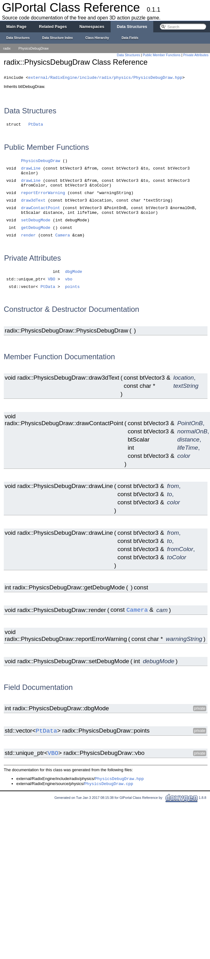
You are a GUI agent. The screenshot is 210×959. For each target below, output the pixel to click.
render (28, 236)
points (72, 287)
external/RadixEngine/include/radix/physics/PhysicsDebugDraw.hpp (105, 78)
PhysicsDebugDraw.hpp (119, 779)
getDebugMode (35, 228)
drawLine (30, 169)
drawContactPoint (40, 209)
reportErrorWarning (43, 194)
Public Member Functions (162, 55)
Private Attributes (195, 55)
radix (7, 48)
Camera (62, 236)
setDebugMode (35, 221)
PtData (35, 125)
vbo (68, 280)
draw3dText (33, 201)
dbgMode (73, 272)
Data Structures (128, 55)
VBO (51, 280)
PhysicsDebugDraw (33, 48)
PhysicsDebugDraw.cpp (108, 785)
